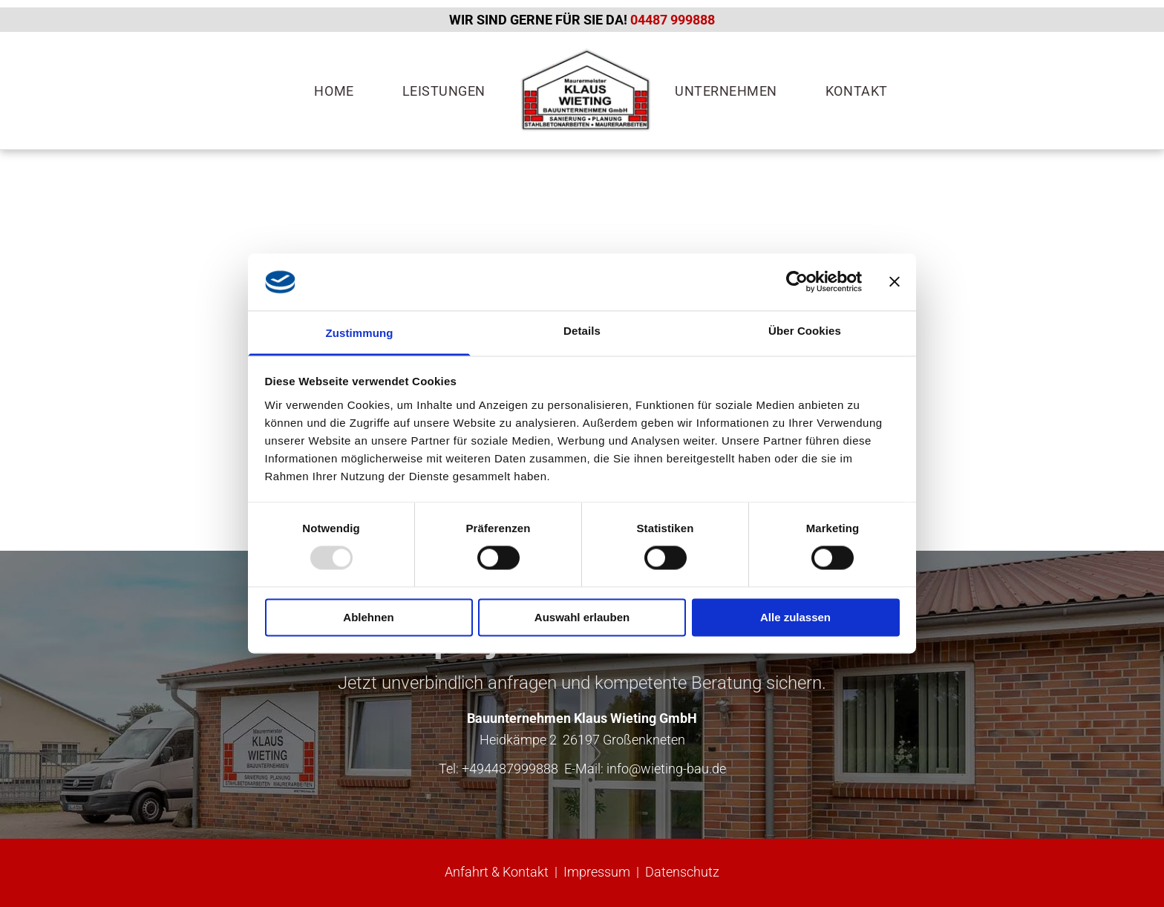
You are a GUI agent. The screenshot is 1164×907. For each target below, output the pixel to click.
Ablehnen (368, 617)
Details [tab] (582, 330)
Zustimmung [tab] (359, 333)
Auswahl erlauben (582, 617)
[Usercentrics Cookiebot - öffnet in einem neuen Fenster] (797, 282)
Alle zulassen (795, 617)
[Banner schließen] (894, 282)
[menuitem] (339, 91)
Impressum (596, 872)
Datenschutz (682, 872)
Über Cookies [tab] (804, 330)
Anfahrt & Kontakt (497, 872)
